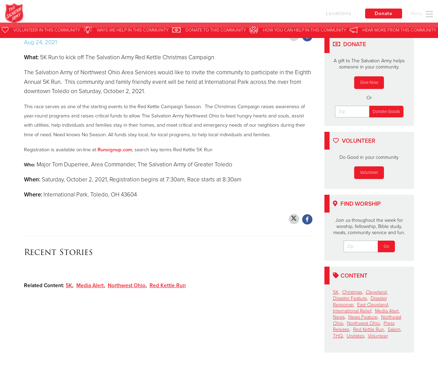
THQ (338, 336)
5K (69, 285)
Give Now (369, 82)
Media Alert (90, 285)
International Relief (352, 311)
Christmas (352, 292)
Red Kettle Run (168, 285)
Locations (330, 14)
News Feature (362, 317)
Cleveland (376, 292)
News (339, 317)
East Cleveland (372, 305)
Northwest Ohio (126, 285)
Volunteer (369, 172)
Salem (394, 329)
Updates (355, 336)
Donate (381, 15)
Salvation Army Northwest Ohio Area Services (143, 15)
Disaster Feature (350, 298)
